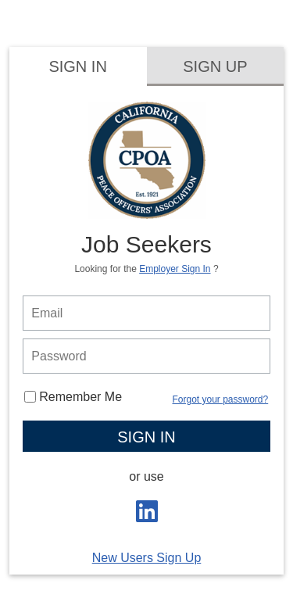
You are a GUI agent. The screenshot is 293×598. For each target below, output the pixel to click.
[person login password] (146, 356)
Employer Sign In (174, 268)
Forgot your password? (220, 399)
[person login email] (146, 313)
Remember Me (73, 396)
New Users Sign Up (147, 557)
